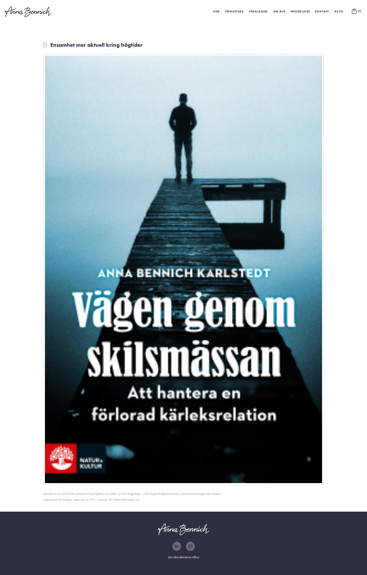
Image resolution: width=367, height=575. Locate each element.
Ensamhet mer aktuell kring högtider (96, 44)
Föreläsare (258, 11)
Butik (338, 11)
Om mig (279, 11)
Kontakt (322, 11)
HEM (216, 11)
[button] (300, 11)
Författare (234, 11)
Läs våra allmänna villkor (183, 557)
